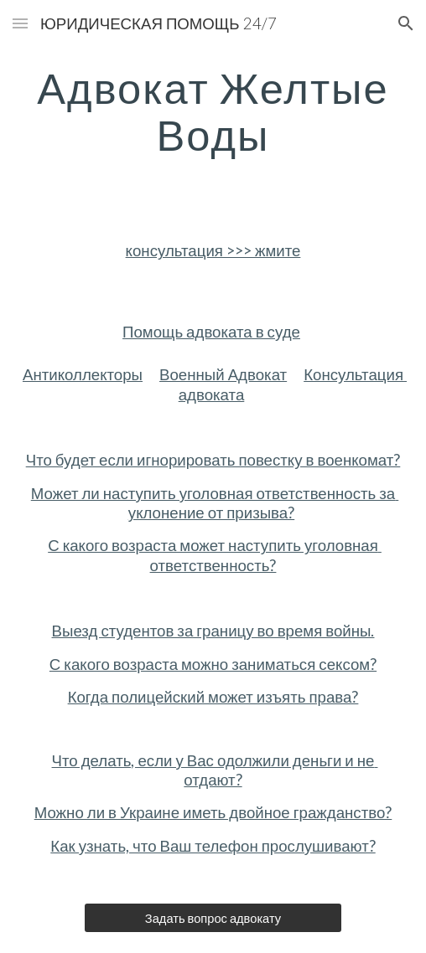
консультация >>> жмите (213, 250)
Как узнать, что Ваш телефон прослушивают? (212, 846)
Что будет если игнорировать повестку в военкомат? (213, 460)
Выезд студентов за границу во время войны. (213, 630)
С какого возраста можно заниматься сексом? (213, 664)
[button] (20, 23)
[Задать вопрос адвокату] (212, 918)
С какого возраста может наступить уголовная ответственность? (215, 555)
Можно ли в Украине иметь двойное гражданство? (213, 812)
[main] (212, 111)
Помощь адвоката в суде (211, 331)
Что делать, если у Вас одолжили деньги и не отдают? (215, 770)
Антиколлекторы (83, 374)
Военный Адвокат (223, 374)
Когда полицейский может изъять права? (213, 697)
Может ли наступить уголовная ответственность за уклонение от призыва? (215, 503)
